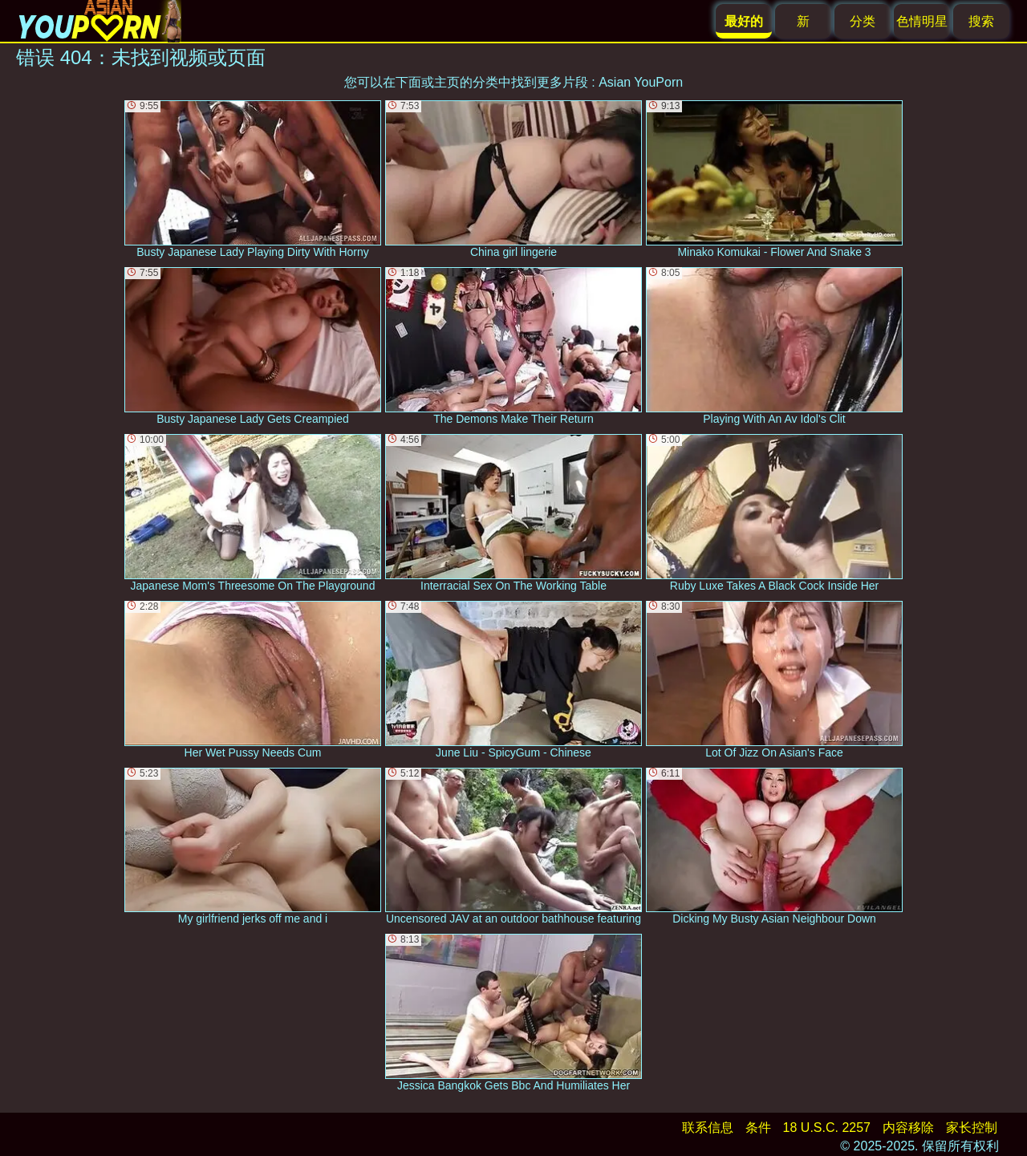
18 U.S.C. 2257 (827, 1127)
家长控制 (971, 1127)
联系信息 (707, 1127)
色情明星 (922, 21)
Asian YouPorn (641, 82)
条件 (758, 1127)
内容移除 (908, 1127)
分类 (862, 21)
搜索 (981, 21)
